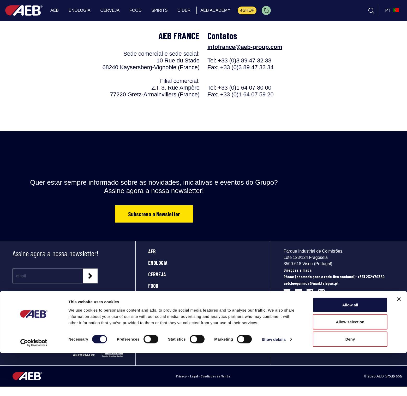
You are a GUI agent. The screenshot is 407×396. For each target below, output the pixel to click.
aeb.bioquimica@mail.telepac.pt (311, 283)
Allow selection (350, 365)
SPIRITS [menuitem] (159, 10)
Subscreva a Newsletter (154, 214)
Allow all (350, 348)
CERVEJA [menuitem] (110, 10)
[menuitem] (266, 10)
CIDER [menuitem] (184, 10)
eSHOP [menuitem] (247, 10)
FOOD (153, 286)
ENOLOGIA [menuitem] (80, 10)
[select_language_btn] (391, 10)
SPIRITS (155, 297)
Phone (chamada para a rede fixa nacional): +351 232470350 (334, 276)
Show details (274, 382)
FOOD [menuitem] (135, 10)
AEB (152, 251)
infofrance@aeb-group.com (244, 47)
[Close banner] (399, 342)
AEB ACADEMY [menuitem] (215, 10)
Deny (350, 382)
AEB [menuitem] (54, 10)
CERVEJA (157, 274)
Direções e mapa (298, 269)
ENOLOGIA (157, 263)
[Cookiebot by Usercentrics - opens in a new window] (34, 386)
